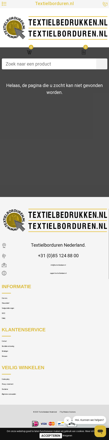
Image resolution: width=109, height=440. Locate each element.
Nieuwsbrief (14, 314)
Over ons (11, 305)
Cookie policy (15, 427)
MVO (6, 333)
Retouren (11, 399)
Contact (9, 371)
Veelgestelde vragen (22, 324)
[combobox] (49, 64)
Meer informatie (93, 431)
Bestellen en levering (22, 380)
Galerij (8, 343)
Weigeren (67, 435)
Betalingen (12, 390)
